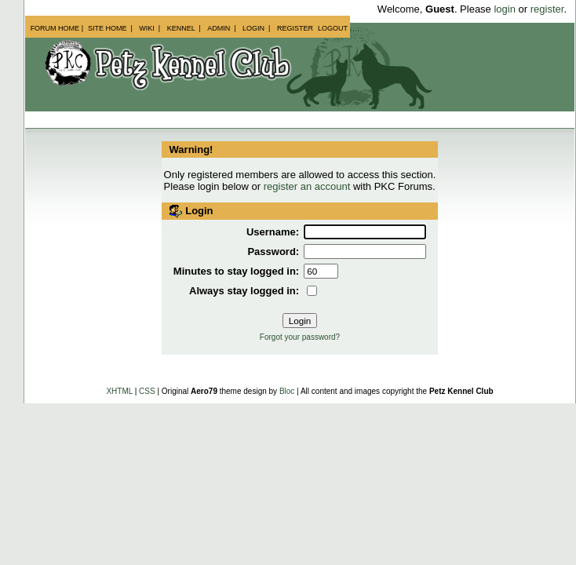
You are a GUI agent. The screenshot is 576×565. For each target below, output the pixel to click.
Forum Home (55, 28)
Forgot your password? (300, 337)
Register (295, 28)
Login (253, 28)
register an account (307, 186)
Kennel (181, 28)
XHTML (119, 391)
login (504, 9)
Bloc (286, 391)
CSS (147, 391)
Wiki (147, 28)
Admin (218, 28)
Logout (333, 28)
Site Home (107, 28)
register (547, 9)
